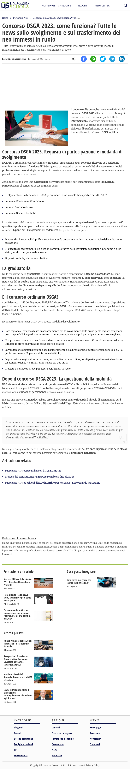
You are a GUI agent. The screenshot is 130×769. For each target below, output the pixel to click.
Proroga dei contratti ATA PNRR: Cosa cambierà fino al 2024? (39, 476)
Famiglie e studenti (23, 744)
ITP (15, 750)
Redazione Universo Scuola (14, 59)
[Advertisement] (65, 86)
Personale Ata (21, 755)
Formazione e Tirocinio (63, 738)
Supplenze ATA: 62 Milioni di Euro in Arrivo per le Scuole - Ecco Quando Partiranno (52, 482)
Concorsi (56, 727)
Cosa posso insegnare (62, 733)
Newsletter (102, 5)
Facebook (84, 59)
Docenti (17, 733)
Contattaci (95, 744)
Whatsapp (93, 59)
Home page (95, 727)
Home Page (48, 5)
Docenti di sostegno (23, 738)
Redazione (95, 733)
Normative (57, 755)
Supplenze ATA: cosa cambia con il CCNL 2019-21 (33, 470)
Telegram (112, 59)
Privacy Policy (93, 765)
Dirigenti (18, 727)
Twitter (103, 59)
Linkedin (122, 59)
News (54, 750)
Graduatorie (58, 744)
